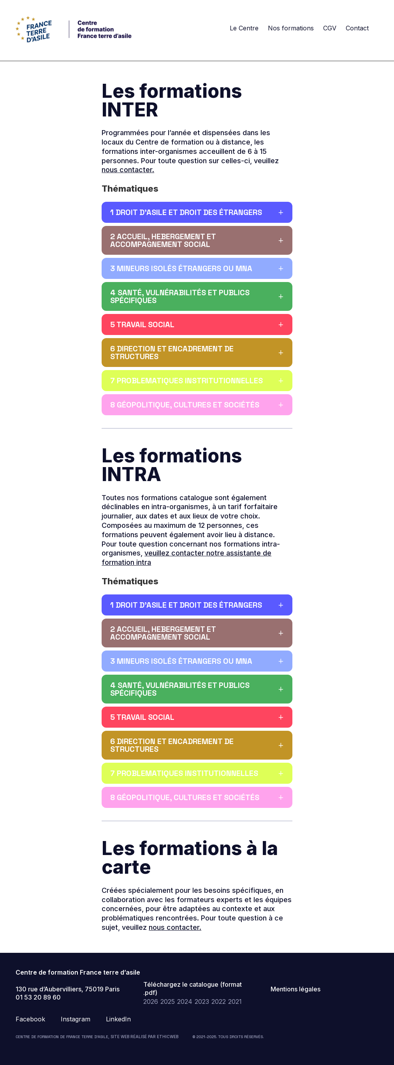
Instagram (75, 1019)
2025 (167, 1001)
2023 (202, 1001)
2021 (235, 1001)
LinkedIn (118, 1019)
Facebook (30, 1019)
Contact (357, 28)
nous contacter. (128, 170)
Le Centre (244, 28)
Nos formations (291, 28)
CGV (329, 28)
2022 (218, 1001)
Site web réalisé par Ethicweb (144, 1036)
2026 (150, 1001)
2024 (184, 1001)
